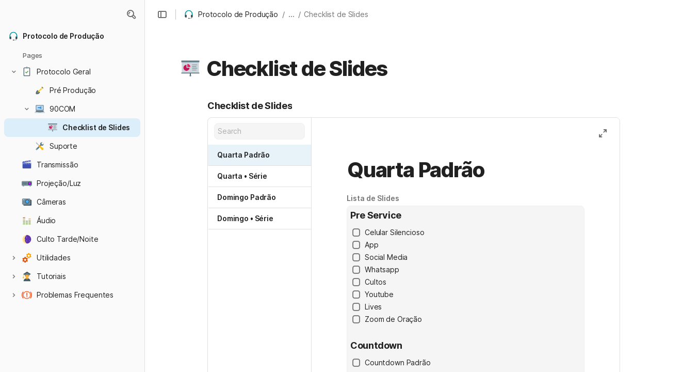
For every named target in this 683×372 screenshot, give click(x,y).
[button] (131, 14)
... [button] (291, 14)
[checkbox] (356, 232)
